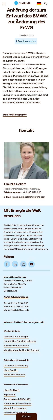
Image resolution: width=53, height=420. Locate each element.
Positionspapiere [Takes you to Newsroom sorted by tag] (27, 41)
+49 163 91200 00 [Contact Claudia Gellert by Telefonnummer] (32, 192)
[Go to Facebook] (7, 264)
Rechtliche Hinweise (14, 374)
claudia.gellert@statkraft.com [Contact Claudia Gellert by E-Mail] (28, 196)
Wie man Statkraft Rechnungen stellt (24, 322)
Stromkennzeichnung (15, 412)
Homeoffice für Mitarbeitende (20, 341)
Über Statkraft (12, 390)
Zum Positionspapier (15, 114)
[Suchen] (46, 3)
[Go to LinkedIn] (15, 264)
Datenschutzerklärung (16, 365)
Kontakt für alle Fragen (16, 336)
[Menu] (4, 3)
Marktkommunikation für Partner (21, 350)
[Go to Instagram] (23, 264)
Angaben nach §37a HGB (17, 399)
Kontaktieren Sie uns (15, 277)
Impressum (10, 394)
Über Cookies (11, 370)
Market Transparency (15, 408)
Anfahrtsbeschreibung (16, 297)
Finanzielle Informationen (17, 403)
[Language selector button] (39, 3)
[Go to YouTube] (31, 264)
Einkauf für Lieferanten (16, 345)
